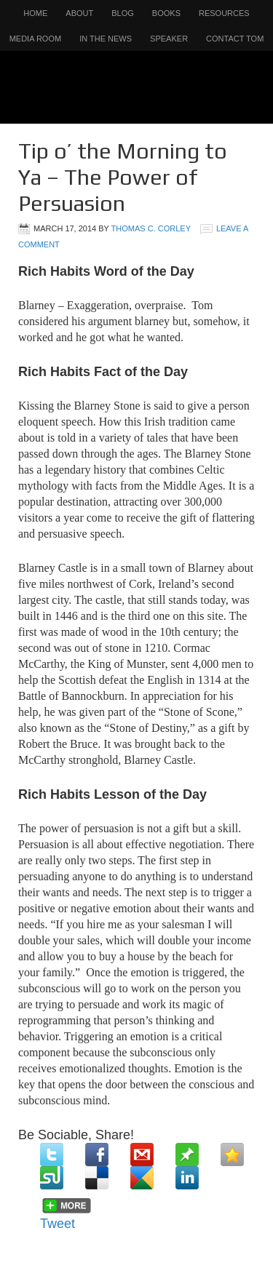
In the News (105, 38)
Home (35, 13)
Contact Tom (235, 38)
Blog (122, 13)
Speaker (169, 38)
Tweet (57, 1223)
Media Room (35, 38)
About (79, 13)
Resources (224, 13)
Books (166, 13)
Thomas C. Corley (151, 228)
